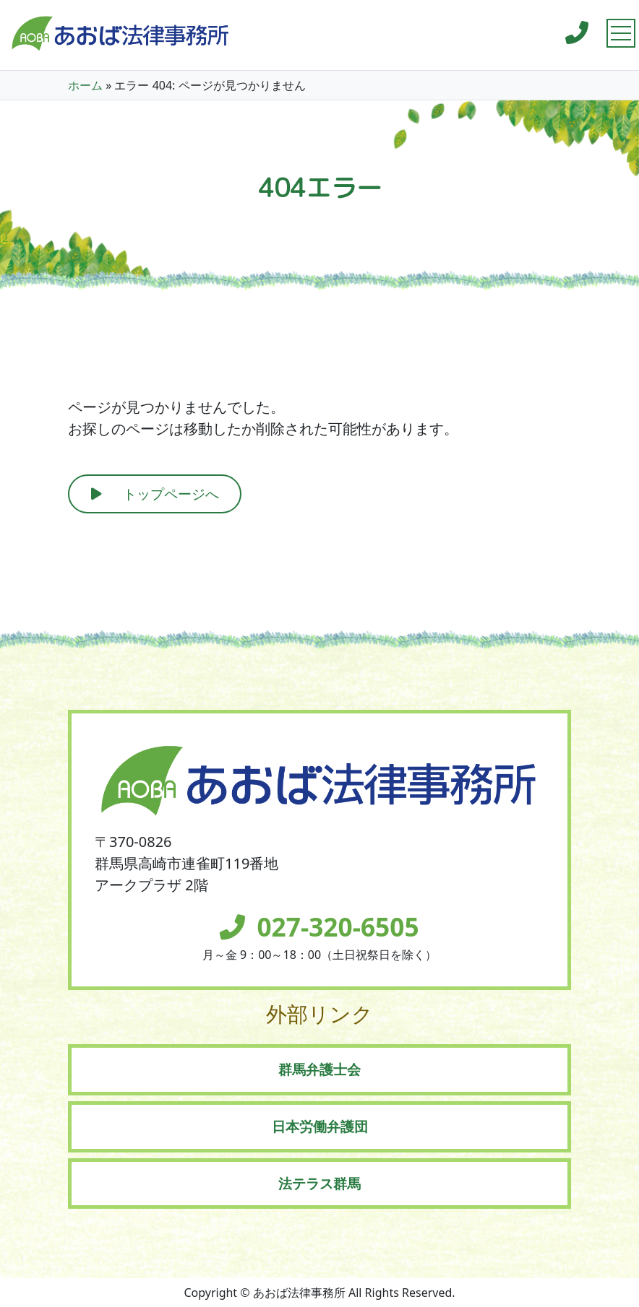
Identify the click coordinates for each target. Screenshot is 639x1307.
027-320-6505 (338, 926)
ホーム (85, 85)
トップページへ (171, 493)
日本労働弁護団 (320, 1126)
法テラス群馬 (319, 1183)
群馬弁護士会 (319, 1069)
